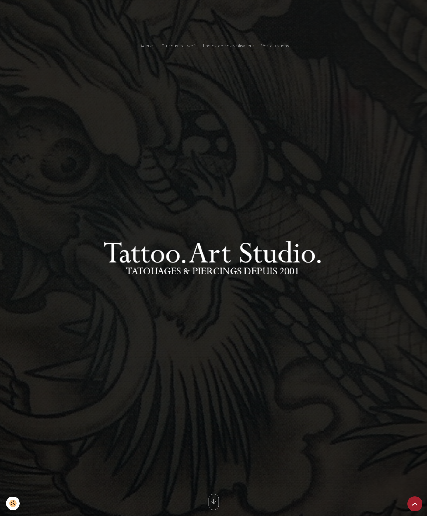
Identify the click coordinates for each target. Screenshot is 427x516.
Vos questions (275, 46)
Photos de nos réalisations (229, 46)
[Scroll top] (414, 503)
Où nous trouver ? (179, 46)
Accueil (147, 46)
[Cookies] (13, 503)
